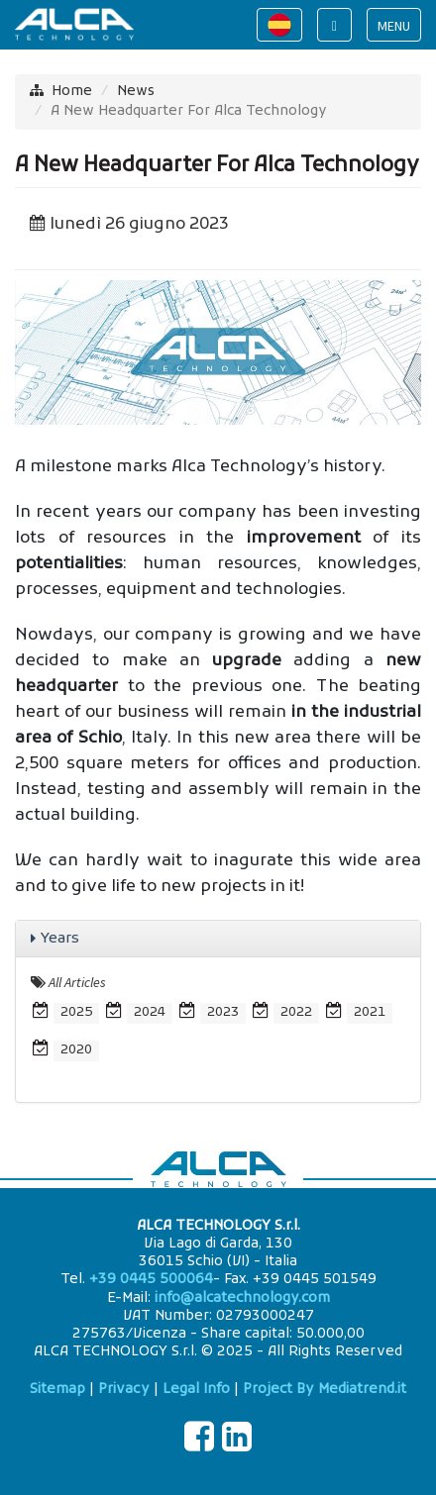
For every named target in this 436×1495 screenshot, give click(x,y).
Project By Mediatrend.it (324, 1389)
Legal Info (196, 1389)
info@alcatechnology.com (242, 1298)
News (136, 91)
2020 (76, 1050)
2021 (369, 1012)
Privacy (124, 1389)
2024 (149, 1012)
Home (72, 91)
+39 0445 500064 (151, 1279)
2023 (223, 1012)
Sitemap (57, 1389)
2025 (76, 1012)
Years (60, 938)
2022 (296, 1012)
